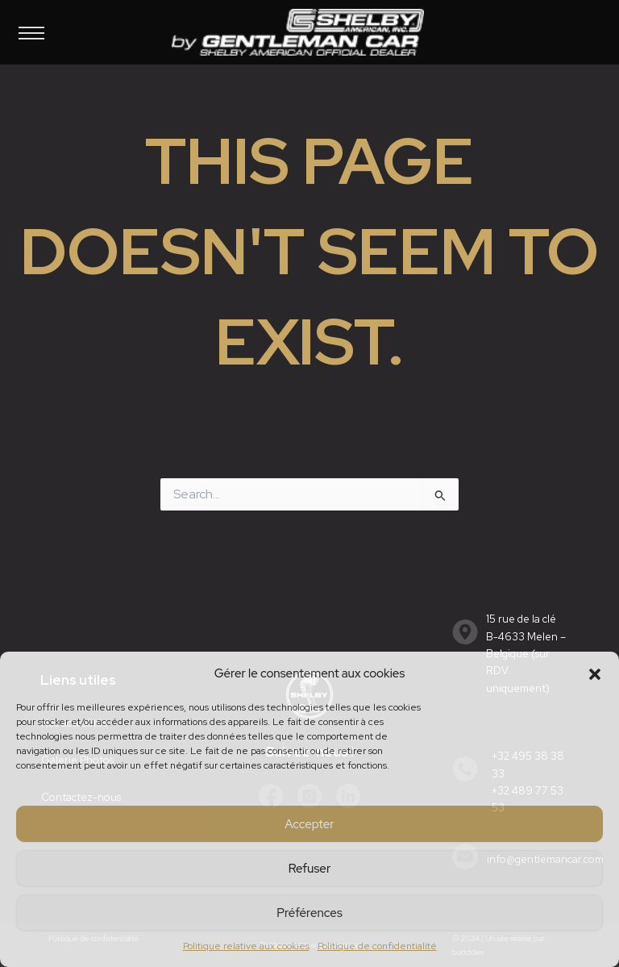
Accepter (309, 824)
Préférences (309, 913)
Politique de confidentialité (377, 946)
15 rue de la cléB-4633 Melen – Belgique (526, 636)
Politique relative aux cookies (246, 946)
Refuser (310, 869)
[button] (595, 674)
